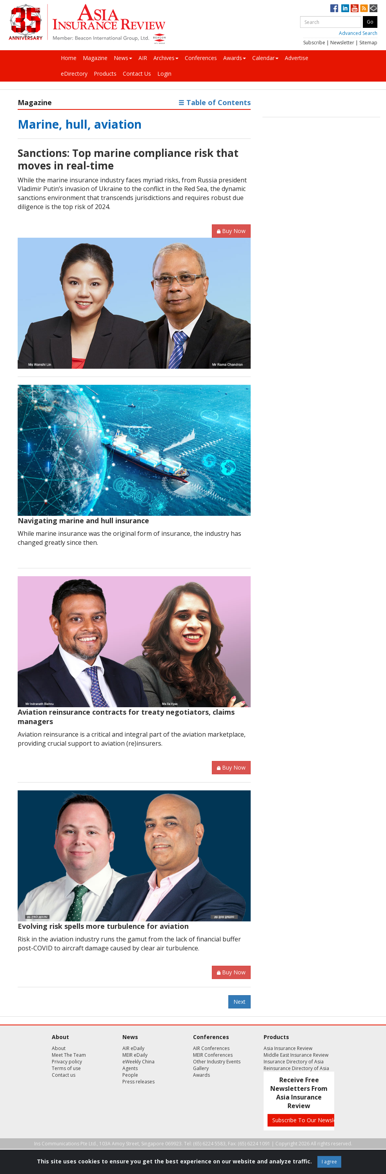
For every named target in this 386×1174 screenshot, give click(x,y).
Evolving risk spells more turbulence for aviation (103, 926)
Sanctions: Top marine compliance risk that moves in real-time (128, 159)
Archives (165, 58)
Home (68, 58)
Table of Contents (214, 102)
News (123, 58)
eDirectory (74, 73)
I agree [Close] (329, 1161)
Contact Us (137, 73)
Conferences (201, 58)
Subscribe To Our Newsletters (310, 1120)
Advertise (296, 58)
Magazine (95, 58)
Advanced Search (358, 33)
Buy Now (231, 231)
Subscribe (314, 42)
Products (105, 73)
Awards (234, 58)
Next (239, 1001)
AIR (142, 58)
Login (164, 73)
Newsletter (342, 42)
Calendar (265, 58)
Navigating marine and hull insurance (83, 520)
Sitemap (368, 42)
